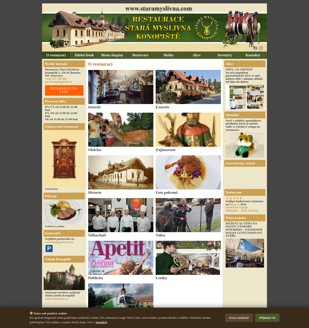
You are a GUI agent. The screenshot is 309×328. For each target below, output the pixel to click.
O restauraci (56, 55)
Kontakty (253, 55)
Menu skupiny (112, 55)
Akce (197, 55)
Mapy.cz (234, 204)
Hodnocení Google (237, 207)
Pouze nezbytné (239, 317)
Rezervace (140, 55)
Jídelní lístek (84, 55)
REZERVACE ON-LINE (64, 90)
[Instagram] (261, 48)
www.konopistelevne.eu (59, 242)
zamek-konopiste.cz (57, 298)
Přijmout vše (267, 317)
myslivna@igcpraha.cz (58, 81)
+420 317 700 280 (56, 78)
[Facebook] (255, 48)
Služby (168, 55)
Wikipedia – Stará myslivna (242, 210)
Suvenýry (224, 55)
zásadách (101, 322)
